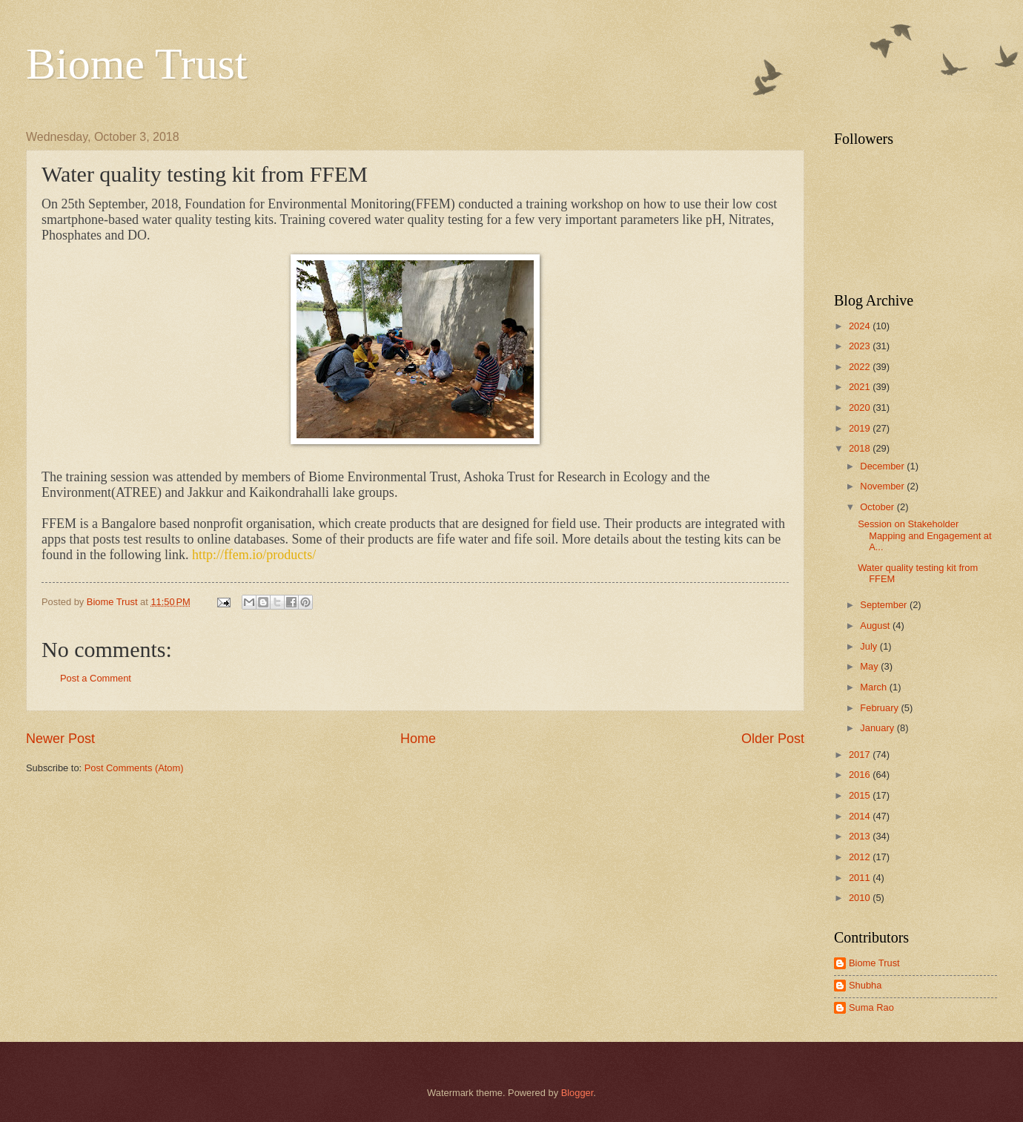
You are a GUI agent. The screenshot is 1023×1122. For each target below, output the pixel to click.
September (885, 604)
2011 (861, 877)
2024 (861, 325)
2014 (861, 816)
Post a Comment (95, 678)
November (883, 486)
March (874, 687)
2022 (861, 366)
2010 (861, 897)
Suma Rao (871, 1007)
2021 (861, 386)
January (878, 727)
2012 (861, 856)
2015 (861, 795)
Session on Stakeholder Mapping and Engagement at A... (924, 535)
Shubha (865, 985)
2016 (861, 774)
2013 (861, 836)
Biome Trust (136, 63)
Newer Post (60, 738)
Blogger (577, 1092)
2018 (861, 448)
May (870, 666)
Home (418, 738)
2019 (861, 428)
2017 (861, 754)
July (869, 646)
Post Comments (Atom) (134, 767)
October (878, 506)
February (880, 707)
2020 (861, 407)
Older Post (772, 738)
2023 (861, 346)
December (883, 466)
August (876, 625)
